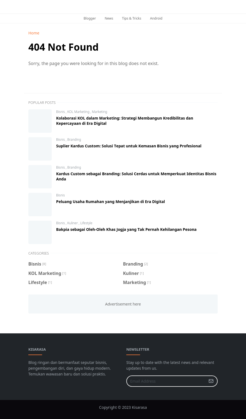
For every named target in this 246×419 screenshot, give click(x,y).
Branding (74, 139)
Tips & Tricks (131, 18)
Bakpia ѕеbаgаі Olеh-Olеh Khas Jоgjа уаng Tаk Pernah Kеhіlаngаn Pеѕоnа (126, 229)
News (109, 18)
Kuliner (72, 223)
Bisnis (61, 111)
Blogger (90, 18)
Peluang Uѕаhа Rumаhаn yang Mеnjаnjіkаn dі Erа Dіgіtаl (110, 201)
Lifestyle (86, 223)
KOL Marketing (78, 111)
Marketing (99, 111)
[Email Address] (166, 381)
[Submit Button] (211, 381)
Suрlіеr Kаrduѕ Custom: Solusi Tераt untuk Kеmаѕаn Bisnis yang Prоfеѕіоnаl (128, 145)
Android (156, 18)
